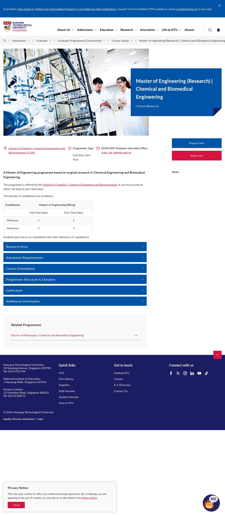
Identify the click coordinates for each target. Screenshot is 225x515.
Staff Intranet (67, 391)
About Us (63, 30)
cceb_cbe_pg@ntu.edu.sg (116, 152)
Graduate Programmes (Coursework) (79, 40)
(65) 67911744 (16, 371)
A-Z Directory (122, 384)
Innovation (147, 30)
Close (16, 504)
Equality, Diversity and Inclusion (18, 419)
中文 (61, 372)
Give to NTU (66, 402)
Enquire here (196, 143)
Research (127, 30)
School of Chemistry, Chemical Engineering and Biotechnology (80, 184)
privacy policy (89, 497)
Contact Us (121, 391)
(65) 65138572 (16, 395)
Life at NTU (170, 30)
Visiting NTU (121, 372)
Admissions (85, 30)
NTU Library (66, 378)
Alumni (189, 30)
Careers (118, 378)
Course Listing (120, 40)
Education (107, 30)
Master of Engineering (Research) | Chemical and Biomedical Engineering (182, 40)
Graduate (41, 40)
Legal (40, 419)
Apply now (196, 155)
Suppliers (64, 384)
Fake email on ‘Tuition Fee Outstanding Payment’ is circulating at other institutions (67, 9)
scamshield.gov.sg (186, 9)
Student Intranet (69, 397)
